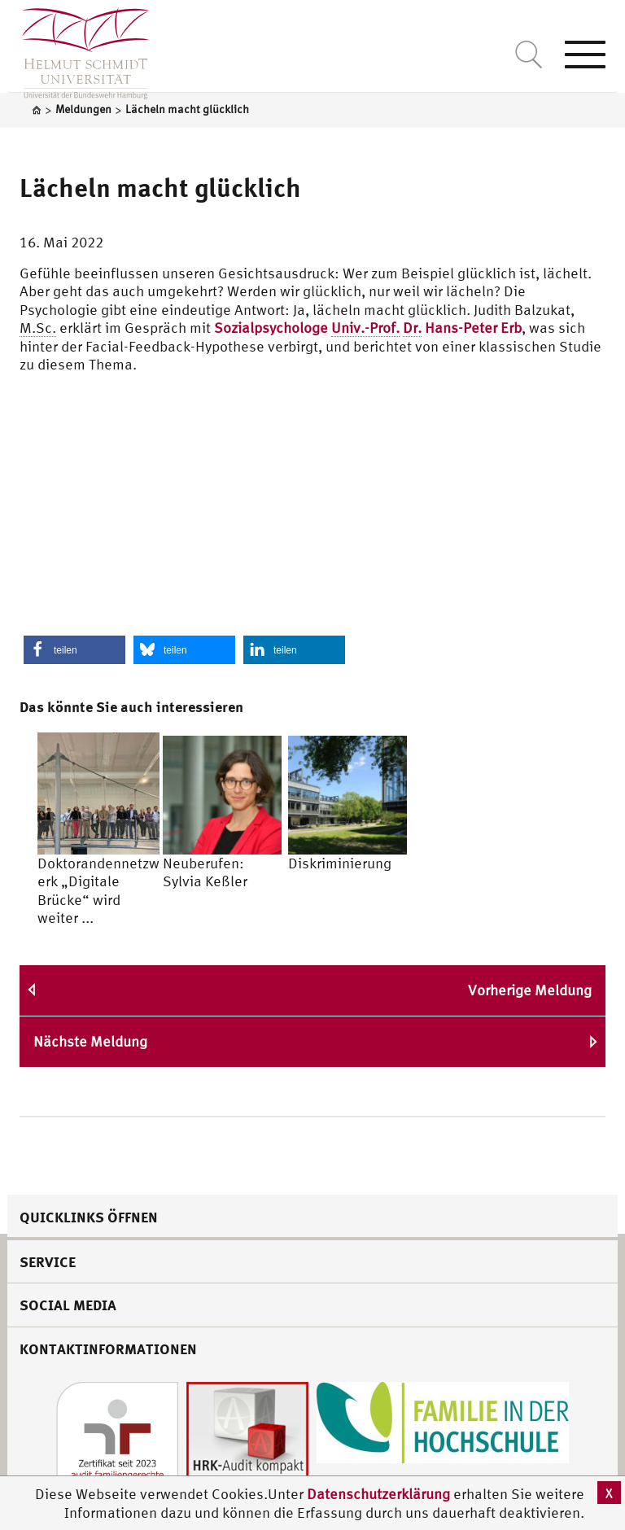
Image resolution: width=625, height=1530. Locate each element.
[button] (74, 650)
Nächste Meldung (90, 1041)
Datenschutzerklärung (378, 1493)
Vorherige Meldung (530, 990)
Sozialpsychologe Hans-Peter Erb (368, 328)
